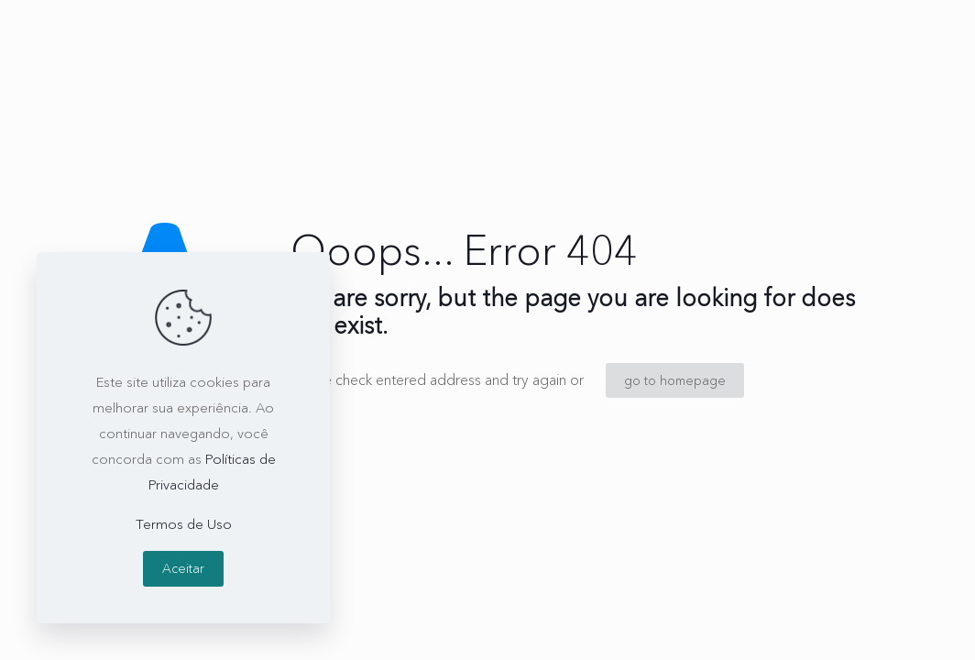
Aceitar (183, 568)
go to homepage (675, 380)
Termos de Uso (184, 524)
